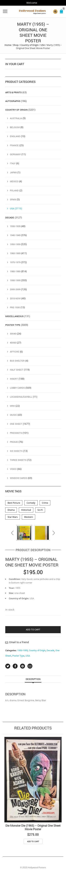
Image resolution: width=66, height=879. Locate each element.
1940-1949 (15, 235)
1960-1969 (15, 253)
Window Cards (18, 478)
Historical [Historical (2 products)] (26, 509)
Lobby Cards (17, 387)
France (14, 145)
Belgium (15, 127)
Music (13, 414)
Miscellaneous (14, 316)
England (15, 136)
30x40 (13, 333)
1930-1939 (15, 226)
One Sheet (16, 423)
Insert (14, 378)
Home (8, 45)
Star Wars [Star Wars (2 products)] (13, 517)
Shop (15, 45)
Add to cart (33, 629)
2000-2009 (15, 289)
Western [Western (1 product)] (28, 517)
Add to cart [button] (33, 841)
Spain (13, 199)
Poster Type (18, 655)
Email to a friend (19, 642)
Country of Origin (29, 45)
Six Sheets (16, 451)
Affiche (14, 351)
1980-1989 (15, 271)
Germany (15, 154)
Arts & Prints (13, 92)
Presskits (16, 432)
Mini (12, 405)
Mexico (14, 181)
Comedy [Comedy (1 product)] (31, 502)
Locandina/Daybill (21, 396)
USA (42, 45)
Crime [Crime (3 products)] (45, 502)
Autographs (12, 101)
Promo (14, 441)
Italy (12, 163)
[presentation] (13, 533)
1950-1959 (22, 650)
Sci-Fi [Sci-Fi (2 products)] (40, 509)
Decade (50, 650)
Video (13, 469)
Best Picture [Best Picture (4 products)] (14, 502)
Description (33, 679)
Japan (13, 172)
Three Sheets (18, 460)
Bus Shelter (17, 360)
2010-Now (15, 298)
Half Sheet (16, 369)
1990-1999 (15, 280)
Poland (14, 190)
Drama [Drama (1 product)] (11, 509)
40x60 (13, 342)
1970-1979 (15, 262)
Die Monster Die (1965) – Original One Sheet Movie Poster (33, 827)
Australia (16, 118)
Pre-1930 (15, 307)
